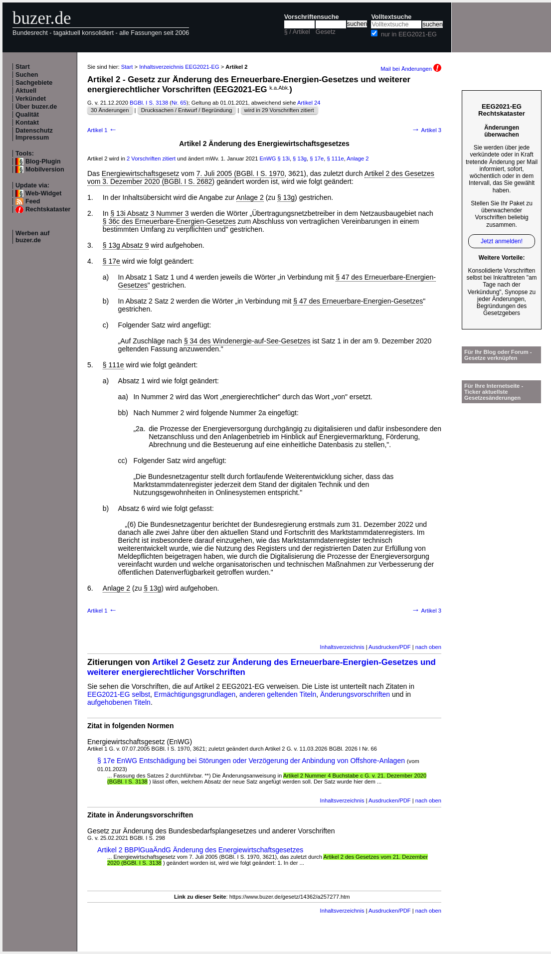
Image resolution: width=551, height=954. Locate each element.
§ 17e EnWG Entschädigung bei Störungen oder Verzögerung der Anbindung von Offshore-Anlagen (251, 761)
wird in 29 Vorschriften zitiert (279, 110)
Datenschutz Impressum (34, 134)
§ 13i (284, 158)
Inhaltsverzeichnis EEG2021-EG (179, 67)
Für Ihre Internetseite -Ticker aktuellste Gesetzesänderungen (493, 392)
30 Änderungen (110, 110)
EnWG (268, 158)
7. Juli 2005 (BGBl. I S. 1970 (240, 173)
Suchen (26, 74)
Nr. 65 (179, 103)
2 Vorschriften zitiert (151, 158)
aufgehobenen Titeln (119, 702)
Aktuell (25, 90)
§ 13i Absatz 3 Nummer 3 (149, 213)
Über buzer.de (36, 106)
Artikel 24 (309, 103)
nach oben (428, 647)
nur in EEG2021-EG (409, 34)
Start (22, 66)
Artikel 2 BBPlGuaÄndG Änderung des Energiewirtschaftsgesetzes (200, 850)
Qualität (27, 114)
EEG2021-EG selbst (118, 694)
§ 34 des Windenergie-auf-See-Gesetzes (247, 341)
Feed (32, 201)
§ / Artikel (297, 31)
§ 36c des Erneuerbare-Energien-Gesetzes (169, 221)
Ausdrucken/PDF (389, 647)
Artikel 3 (426, 130)
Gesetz (326, 31)
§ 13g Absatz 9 (126, 245)
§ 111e (335, 158)
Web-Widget (43, 193)
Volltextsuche (391, 16)
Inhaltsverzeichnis (342, 647)
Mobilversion (44, 169)
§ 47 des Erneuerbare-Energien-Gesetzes (358, 301)
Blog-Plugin (43, 161)
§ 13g (300, 158)
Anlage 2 (357, 158)
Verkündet (30, 98)
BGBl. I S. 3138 (149, 103)
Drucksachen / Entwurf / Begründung (186, 110)
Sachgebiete (33, 82)
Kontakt (27, 122)
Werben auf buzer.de (32, 237)
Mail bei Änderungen (410, 69)
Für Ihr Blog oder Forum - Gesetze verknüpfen (498, 355)
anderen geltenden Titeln (277, 694)
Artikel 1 (102, 130)
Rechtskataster (47, 209)
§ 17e (317, 158)
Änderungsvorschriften (355, 694)
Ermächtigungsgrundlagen (194, 694)
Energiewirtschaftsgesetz (141, 173)
